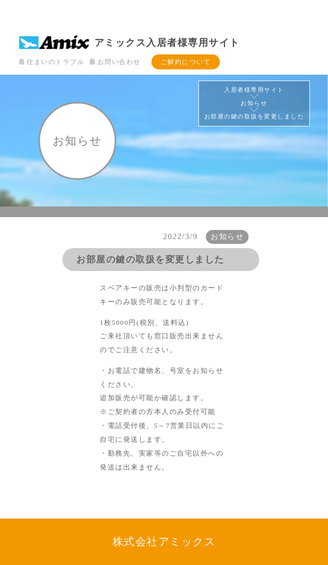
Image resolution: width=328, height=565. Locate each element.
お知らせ (254, 103)
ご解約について (186, 62)
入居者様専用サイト (254, 90)
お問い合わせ (115, 62)
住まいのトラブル (51, 62)
